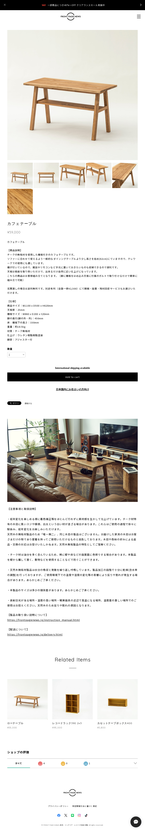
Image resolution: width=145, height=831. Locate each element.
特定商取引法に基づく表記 (84, 806)
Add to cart (72, 377)
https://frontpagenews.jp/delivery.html (35, 634)
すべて (18, 763)
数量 (9, 349)
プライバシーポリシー (58, 806)
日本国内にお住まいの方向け (72, 389)
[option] (72, 95)
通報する (28, 403)
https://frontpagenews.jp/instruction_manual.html (43, 620)
